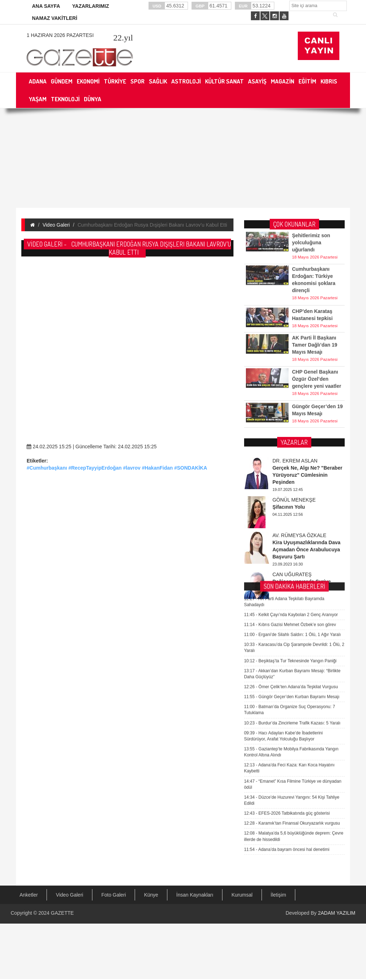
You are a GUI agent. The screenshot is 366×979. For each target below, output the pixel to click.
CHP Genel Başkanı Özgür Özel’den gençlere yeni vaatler (316, 357)
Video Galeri (56, 225)
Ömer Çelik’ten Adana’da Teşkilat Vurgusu (291, 481)
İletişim (278, 895)
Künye (151, 895)
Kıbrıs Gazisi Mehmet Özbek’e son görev (290, 419)
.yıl (123, 37)
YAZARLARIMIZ (90, 6)
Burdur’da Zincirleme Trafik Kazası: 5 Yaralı (292, 517)
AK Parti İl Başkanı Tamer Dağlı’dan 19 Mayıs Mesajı (314, 323)
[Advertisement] (119, 197)
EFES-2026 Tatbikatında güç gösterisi (287, 608)
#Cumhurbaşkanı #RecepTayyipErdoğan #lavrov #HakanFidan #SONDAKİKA (117, 468)
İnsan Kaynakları (194, 895)
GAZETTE (62, 913)
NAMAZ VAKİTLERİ (54, 18)
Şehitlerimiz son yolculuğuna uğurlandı (311, 221)
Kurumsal (241, 895)
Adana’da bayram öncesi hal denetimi (286, 644)
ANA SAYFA (46, 6)
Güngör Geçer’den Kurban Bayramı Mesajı (292, 491)
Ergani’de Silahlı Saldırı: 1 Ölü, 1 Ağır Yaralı (292, 429)
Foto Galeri (113, 895)
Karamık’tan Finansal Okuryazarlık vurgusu (292, 618)
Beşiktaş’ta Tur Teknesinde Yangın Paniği (290, 455)
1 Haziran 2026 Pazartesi (60, 35)
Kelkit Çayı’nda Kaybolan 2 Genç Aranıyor (291, 409)
